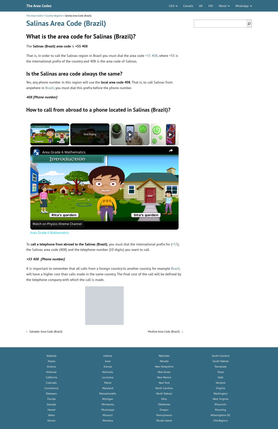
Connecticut (51, 388)
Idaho (51, 415)
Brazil (49, 88)
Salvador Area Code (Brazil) (45, 331)
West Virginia (220, 399)
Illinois (51, 420)
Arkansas (51, 372)
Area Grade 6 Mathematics (64, 152)
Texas (220, 372)
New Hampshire (164, 366)
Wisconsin (220, 404)
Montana (108, 420)
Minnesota (108, 404)
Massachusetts (107, 393)
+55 (175, 244)
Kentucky (107, 372)
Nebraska (164, 355)
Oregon (164, 409)
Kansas (108, 366)
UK (201, 6)
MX (210, 6)
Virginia (220, 388)
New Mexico (164, 377)
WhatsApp (242, 6)
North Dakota (164, 393)
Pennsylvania (164, 415)
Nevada (164, 361)
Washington (221, 393)
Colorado (51, 382)
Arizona (51, 366)
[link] (36, 152)
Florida (51, 399)
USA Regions (220, 420)
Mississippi (107, 409)
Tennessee (220, 366)
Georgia (51, 404)
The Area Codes (38, 5)
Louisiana (107, 377)
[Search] (249, 23)
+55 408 (151, 55)
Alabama (51, 355)
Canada (188, 6)
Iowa (108, 361)
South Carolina (220, 355)
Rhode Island (164, 420)
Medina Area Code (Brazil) (164, 331)
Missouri (108, 415)
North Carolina (164, 388)
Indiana (107, 355)
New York (164, 382)
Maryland (107, 388)
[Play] (130, 134)
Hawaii (51, 409)
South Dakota (221, 361)
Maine (107, 382)
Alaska (51, 361)
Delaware (51, 393)
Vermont (220, 382)
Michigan (107, 399)
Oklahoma (164, 404)
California (51, 377)
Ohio (164, 399)
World (222, 6)
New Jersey (164, 372)
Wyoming (220, 409)
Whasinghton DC (221, 415)
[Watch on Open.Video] (57, 224)
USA (171, 6)
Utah (220, 377)
